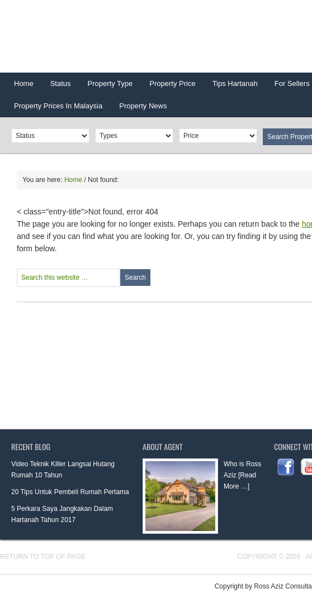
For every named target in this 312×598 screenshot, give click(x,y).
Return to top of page (43, 557)
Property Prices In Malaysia (58, 106)
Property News (143, 106)
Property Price (168, 87)
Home (24, 83)
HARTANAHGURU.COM (112, 36)
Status (56, 87)
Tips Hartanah (235, 83)
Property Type (106, 87)
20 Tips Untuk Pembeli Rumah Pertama (70, 492)
